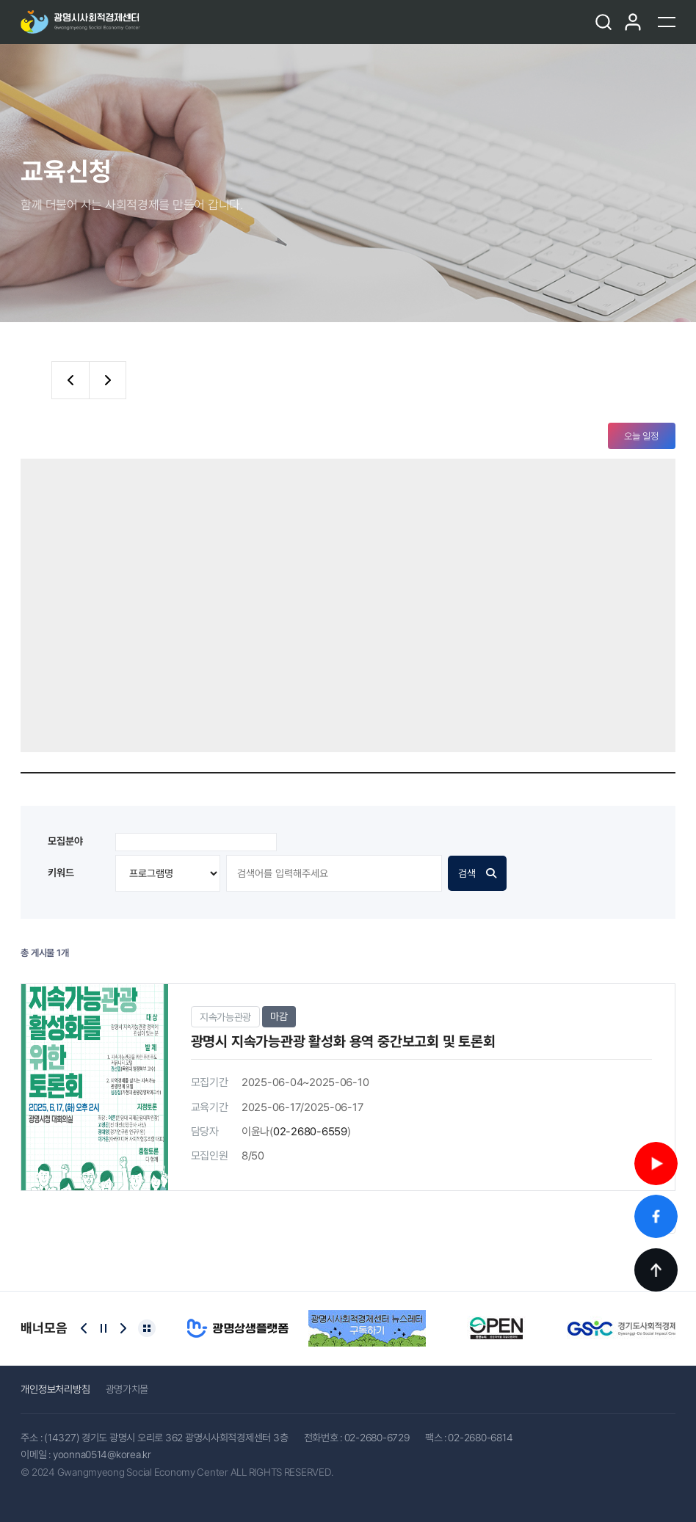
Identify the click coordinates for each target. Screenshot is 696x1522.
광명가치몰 (127, 1389)
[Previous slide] (84, 1328)
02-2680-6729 (377, 1437)
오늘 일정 (641, 436)
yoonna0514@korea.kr (102, 1454)
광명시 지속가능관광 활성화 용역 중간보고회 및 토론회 (343, 1041)
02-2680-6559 (310, 1131)
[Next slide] (123, 1328)
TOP (656, 1270)
